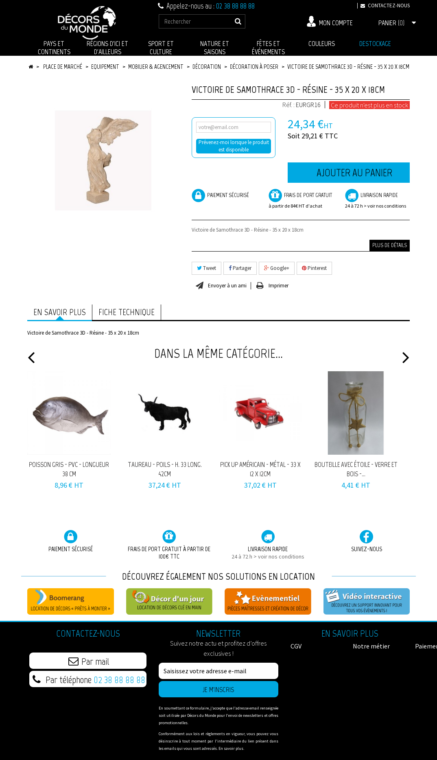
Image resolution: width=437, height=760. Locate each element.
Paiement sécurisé (220, 195)
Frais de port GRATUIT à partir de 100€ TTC (169, 545)
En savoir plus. (231, 748)
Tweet (206, 268)
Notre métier (309, 654)
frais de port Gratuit (301, 199)
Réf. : (288, 104)
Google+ (276, 268)
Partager (240, 268)
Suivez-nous (366, 541)
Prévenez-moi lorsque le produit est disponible (234, 146)
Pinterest (314, 268)
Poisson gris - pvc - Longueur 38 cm (69, 469)
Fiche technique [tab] (126, 312)
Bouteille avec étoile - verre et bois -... (356, 469)
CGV (296, 646)
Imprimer (278, 286)
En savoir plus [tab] (59, 312)
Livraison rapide (377, 199)
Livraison (303, 679)
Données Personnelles (371, 674)
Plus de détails (389, 245)
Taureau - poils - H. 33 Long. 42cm (165, 469)
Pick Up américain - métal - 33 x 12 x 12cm (260, 469)
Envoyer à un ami (227, 286)
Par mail (88, 661)
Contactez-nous (383, 5)
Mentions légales (315, 670)
